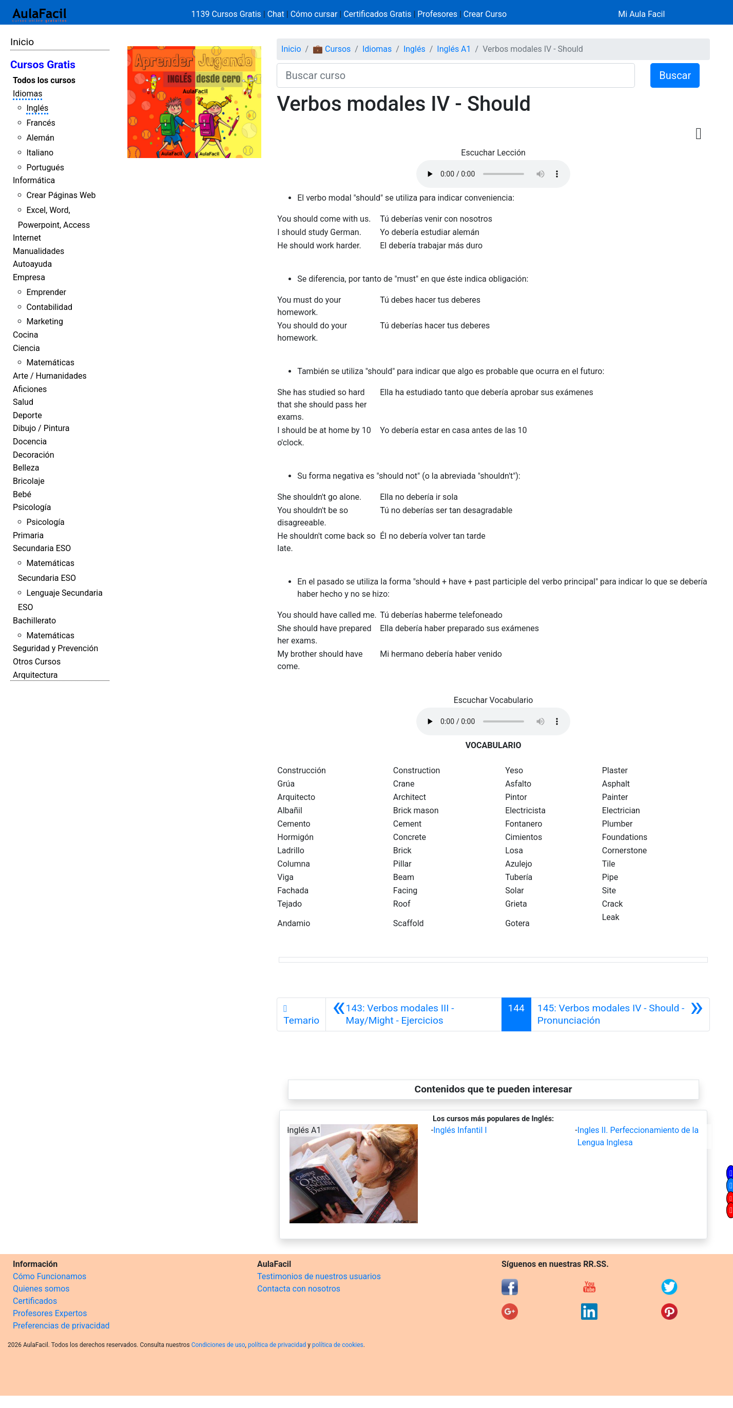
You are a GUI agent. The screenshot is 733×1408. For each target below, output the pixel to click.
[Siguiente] (620, 1014)
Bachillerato (34, 620)
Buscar (675, 75)
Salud (23, 402)
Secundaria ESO (42, 548)
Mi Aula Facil (641, 14)
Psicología (32, 507)
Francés (40, 123)
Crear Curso (485, 14)
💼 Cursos (332, 49)
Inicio (22, 42)
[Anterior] (413, 1014)
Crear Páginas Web (60, 195)
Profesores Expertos (50, 1313)
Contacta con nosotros (298, 1289)
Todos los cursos (44, 80)
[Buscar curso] (456, 75)
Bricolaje (29, 481)
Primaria (28, 535)
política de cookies (337, 1344)
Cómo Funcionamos (49, 1276)
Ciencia (26, 348)
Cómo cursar (314, 14)
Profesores (437, 14)
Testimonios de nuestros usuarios (319, 1276)
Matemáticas (50, 362)
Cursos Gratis (42, 64)
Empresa (29, 277)
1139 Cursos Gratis (227, 14)
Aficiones (30, 389)
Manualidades (38, 251)
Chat (275, 14)
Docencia (30, 441)
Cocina (25, 335)
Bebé (22, 494)
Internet (27, 238)
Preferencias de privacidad (61, 1326)
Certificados (35, 1301)
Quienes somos (41, 1289)
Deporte (27, 415)
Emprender (46, 292)
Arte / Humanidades (50, 376)
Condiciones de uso (218, 1344)
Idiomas (27, 94)
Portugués (45, 167)
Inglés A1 (454, 49)
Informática (34, 180)
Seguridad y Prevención (55, 648)
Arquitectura (35, 675)
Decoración (33, 455)
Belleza (26, 468)
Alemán (40, 138)
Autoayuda (32, 264)
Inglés (37, 108)
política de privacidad (277, 1344)
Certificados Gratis (377, 14)
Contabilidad (49, 307)
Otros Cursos (37, 662)
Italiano (39, 153)
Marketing (44, 321)
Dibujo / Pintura (41, 428)
